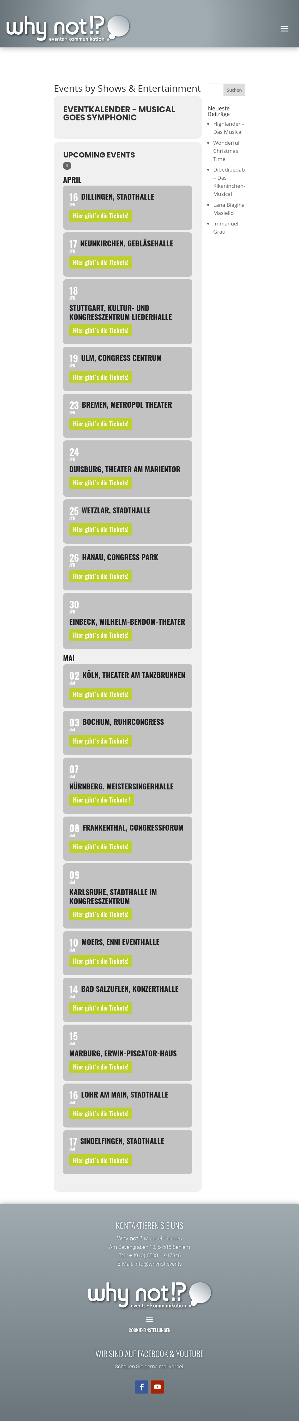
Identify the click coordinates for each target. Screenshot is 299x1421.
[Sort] (67, 166)
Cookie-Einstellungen (149, 1329)
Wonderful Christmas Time (226, 150)
